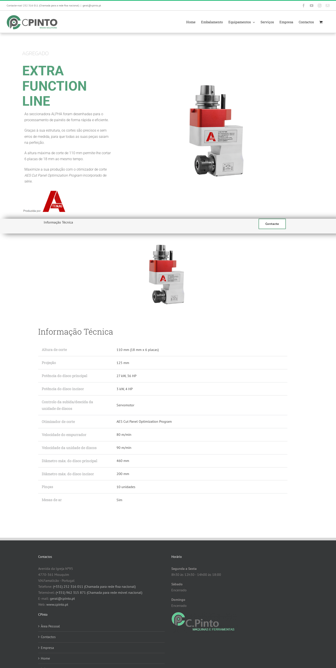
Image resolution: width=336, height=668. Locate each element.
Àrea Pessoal (50, 626)
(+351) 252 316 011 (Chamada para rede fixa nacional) (94, 586)
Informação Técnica (58, 222)
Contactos (48, 637)
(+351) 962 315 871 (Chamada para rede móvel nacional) (99, 592)
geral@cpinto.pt (92, 5)
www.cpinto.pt (57, 604)
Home (45, 658)
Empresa (47, 647)
